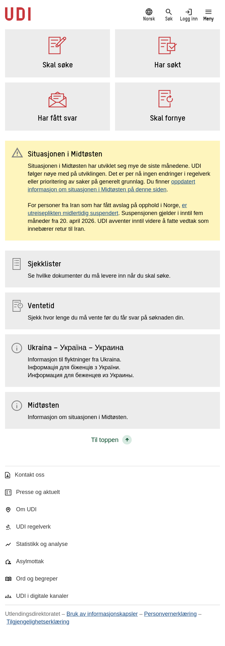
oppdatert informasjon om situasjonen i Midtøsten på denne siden (111, 185)
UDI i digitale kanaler (42, 596)
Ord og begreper (37, 578)
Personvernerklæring (170, 614)
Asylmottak (30, 561)
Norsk (149, 14)
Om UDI (26, 509)
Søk (169, 14)
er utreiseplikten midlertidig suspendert (107, 209)
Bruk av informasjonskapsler (102, 614)
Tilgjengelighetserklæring (38, 622)
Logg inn (189, 14)
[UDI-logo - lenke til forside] (18, 17)
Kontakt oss (29, 475)
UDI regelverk (33, 527)
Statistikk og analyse (42, 544)
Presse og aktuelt (38, 492)
